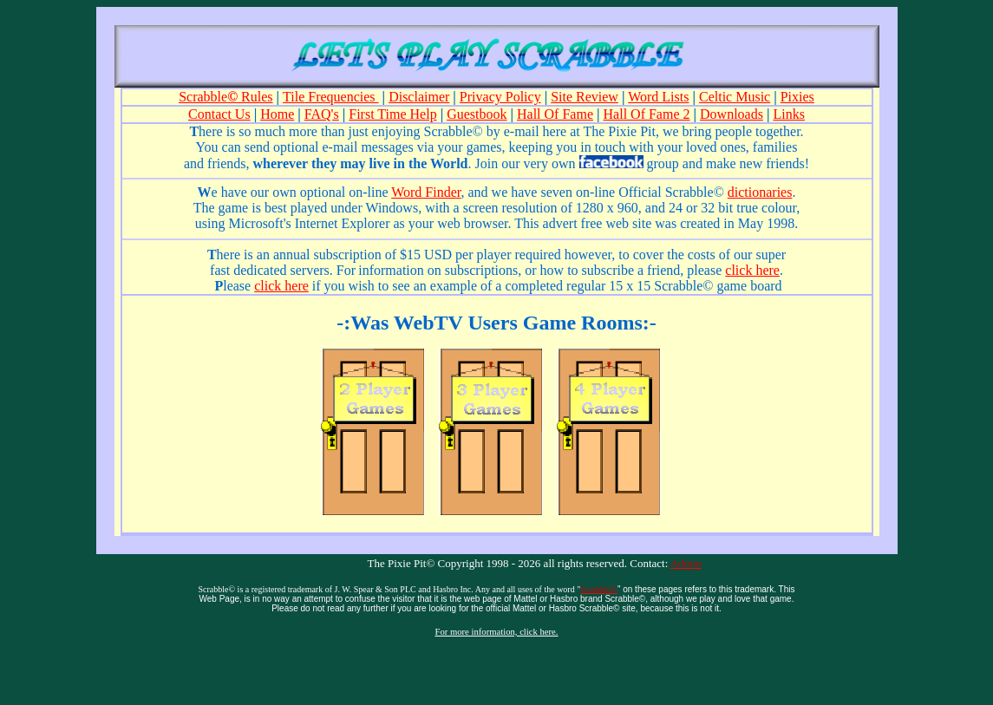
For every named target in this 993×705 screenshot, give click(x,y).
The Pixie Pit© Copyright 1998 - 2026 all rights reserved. (497, 563)
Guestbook (476, 114)
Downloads (731, 114)
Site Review (584, 96)
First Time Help (392, 114)
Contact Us (219, 114)
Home (277, 114)
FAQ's (321, 114)
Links (788, 114)
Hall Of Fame (555, 114)
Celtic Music (734, 96)
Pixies (797, 96)
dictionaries (760, 192)
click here (281, 285)
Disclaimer (419, 96)
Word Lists (658, 96)
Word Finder (426, 192)
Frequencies (341, 96)
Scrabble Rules (225, 96)
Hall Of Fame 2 (647, 114)
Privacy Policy (500, 96)
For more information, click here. (496, 631)
